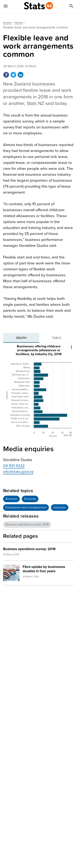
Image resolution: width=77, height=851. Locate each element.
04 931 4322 (14, 465)
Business (11, 499)
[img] (11, 573)
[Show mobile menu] (5, 7)
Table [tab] (56, 338)
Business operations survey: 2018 (27, 524)
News (19, 23)
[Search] (71, 7)
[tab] (21, 338)
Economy (30, 499)
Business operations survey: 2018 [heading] (29, 549)
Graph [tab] (21, 338)
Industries (59, 507)
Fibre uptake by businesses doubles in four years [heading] (44, 569)
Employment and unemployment (26, 507)
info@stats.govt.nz (18, 471)
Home (7, 23)
